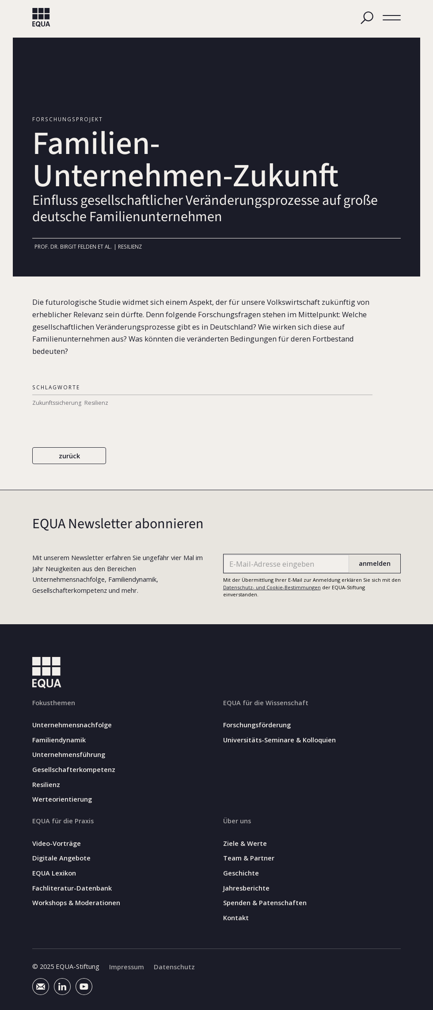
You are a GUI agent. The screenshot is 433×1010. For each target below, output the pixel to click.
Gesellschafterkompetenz (73, 769)
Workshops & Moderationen (76, 903)
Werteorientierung (62, 799)
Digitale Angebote (61, 858)
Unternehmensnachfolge (72, 725)
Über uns (237, 820)
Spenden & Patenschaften (265, 903)
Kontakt (236, 917)
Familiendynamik (59, 739)
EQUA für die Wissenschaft (265, 702)
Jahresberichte (246, 887)
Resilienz (46, 784)
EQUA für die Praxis (63, 820)
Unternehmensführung (68, 754)
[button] (392, 18)
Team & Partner (248, 858)
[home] (41, 17)
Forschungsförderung (257, 725)
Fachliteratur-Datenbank (72, 887)
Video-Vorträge (56, 843)
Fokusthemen (53, 702)
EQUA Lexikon (54, 872)
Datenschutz (174, 966)
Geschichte (241, 872)
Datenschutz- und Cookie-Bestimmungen (272, 587)
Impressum (126, 966)
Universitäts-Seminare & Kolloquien (279, 739)
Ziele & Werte (245, 843)
